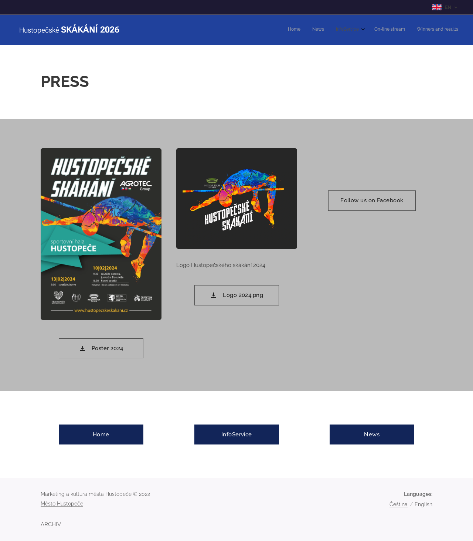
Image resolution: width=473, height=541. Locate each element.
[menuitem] (409, 30)
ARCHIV (51, 524)
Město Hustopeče (62, 504)
